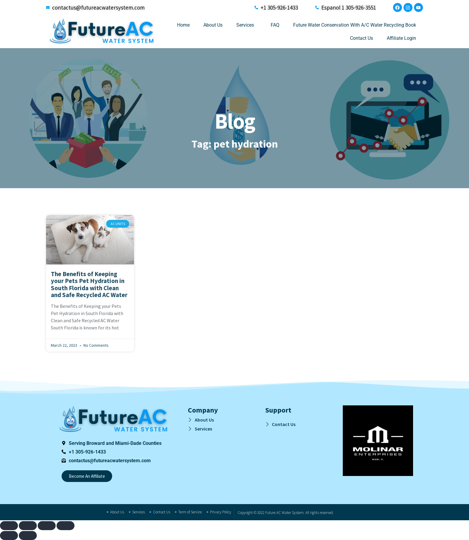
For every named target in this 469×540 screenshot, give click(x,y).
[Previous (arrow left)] (9, 535)
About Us (213, 25)
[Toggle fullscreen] (28, 525)
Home (183, 25)
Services (246, 25)
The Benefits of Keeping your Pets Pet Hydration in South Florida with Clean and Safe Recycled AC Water (89, 284)
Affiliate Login (401, 38)
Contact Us (361, 38)
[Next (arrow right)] (28, 535)
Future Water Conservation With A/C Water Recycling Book (354, 25)
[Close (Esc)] (65, 525)
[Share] (47, 525)
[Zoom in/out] (9, 525)
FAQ (275, 25)
